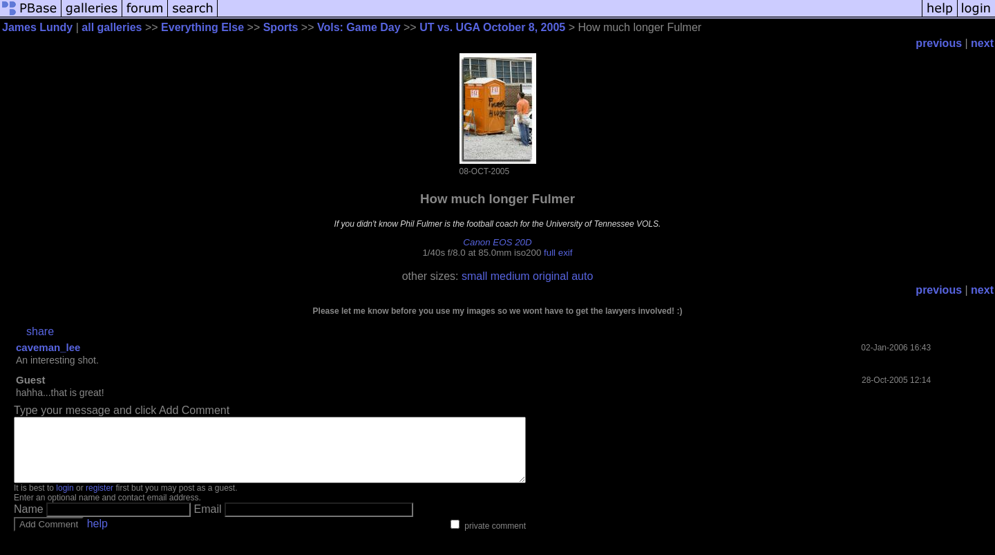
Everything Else (202, 27)
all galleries (112, 27)
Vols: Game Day (359, 27)
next (982, 43)
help (97, 536)
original (551, 276)
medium (510, 276)
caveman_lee (48, 347)
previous (939, 43)
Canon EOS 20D (497, 242)
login (64, 500)
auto (582, 276)
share (40, 331)
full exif (558, 252)
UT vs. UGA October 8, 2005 (492, 27)
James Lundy (37, 27)
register (99, 500)
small (474, 276)
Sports (280, 27)
